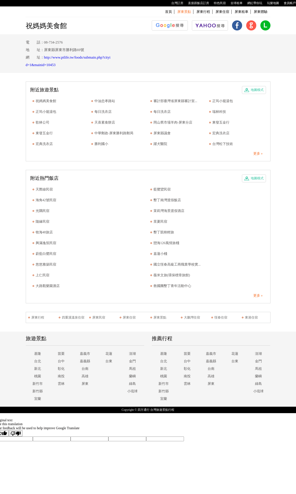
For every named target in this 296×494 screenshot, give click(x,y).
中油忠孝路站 (104, 101)
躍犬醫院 (160, 144)
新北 (37, 368)
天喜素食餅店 (104, 122)
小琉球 (132, 391)
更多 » (258, 153)
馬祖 (132, 368)
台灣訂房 (175, 3)
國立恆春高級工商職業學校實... (177, 264)
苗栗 (61, 353)
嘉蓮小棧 (160, 253)
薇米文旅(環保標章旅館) (171, 275)
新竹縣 (37, 391)
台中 (61, 361)
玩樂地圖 (271, 3)
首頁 (168, 12)
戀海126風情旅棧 (166, 243)
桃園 (37, 376)
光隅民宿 (42, 211)
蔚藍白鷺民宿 (46, 253)
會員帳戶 (287, 3)
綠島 (132, 383)
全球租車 (234, 3)
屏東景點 (159, 317)
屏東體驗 (260, 12)
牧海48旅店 (44, 232)
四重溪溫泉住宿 (73, 317)
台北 (37, 361)
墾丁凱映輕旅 (163, 232)
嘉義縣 (85, 361)
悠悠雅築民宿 (46, 264)
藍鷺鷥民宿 (162, 189)
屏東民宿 (98, 317)
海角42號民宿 (46, 200)
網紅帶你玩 (252, 3)
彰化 (61, 368)
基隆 (37, 353)
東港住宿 (251, 317)
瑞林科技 (219, 111)
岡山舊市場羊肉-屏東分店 (172, 122)
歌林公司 (42, 122)
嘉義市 (85, 353)
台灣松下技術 (222, 144)
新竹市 (37, 383)
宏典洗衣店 (220, 133)
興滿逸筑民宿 (46, 243)
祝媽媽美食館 (46, 101)
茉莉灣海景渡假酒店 (168, 211)
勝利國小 (101, 144)
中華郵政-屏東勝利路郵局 (113, 133)
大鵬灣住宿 (192, 317)
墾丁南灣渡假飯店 (167, 200)
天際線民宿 (44, 189)
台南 (85, 368)
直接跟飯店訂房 (196, 3)
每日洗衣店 (103, 111)
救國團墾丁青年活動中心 (172, 286)
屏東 (85, 383)
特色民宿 (217, 3)
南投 (61, 376)
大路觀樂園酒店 (48, 286)
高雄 (85, 376)
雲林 (61, 383)
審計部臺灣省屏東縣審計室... (175, 101)
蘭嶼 (132, 376)
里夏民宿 (160, 221)
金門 (132, 361)
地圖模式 (257, 90)
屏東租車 (241, 12)
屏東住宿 (222, 12)
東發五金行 (220, 122)
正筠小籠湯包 (222, 101)
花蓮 (108, 353)
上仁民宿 (42, 275)
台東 (108, 361)
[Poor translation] (16, 433)
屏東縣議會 (162, 133)
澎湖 (132, 353)
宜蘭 (37, 398)
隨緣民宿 (42, 221)
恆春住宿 (220, 317)
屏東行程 (203, 12)
